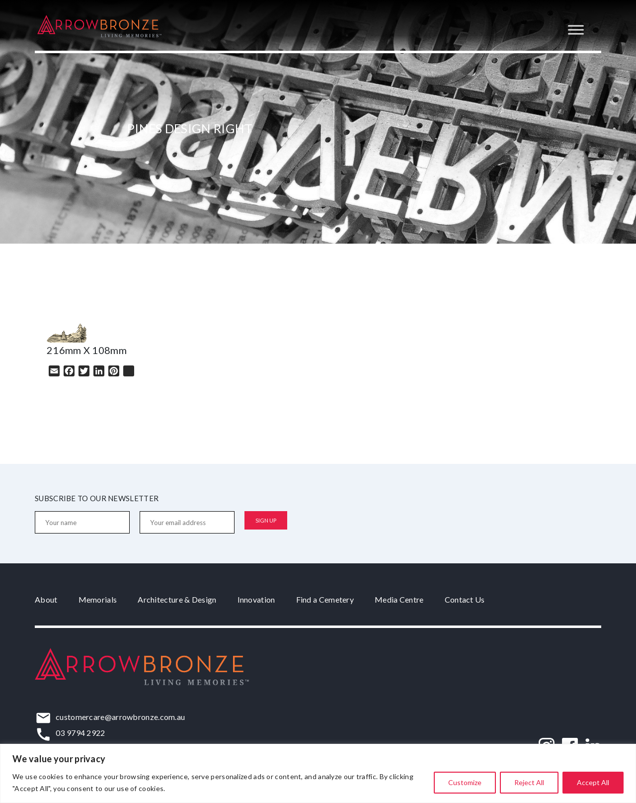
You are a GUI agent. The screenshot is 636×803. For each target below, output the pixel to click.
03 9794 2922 (80, 732)
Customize (464, 782)
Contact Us (465, 599)
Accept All (593, 782)
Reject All (529, 782)
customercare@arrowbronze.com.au (120, 716)
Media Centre (399, 599)
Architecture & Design (177, 599)
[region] (318, 773)
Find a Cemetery (325, 599)
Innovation (256, 599)
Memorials (98, 599)
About (46, 599)
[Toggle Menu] (576, 29)
